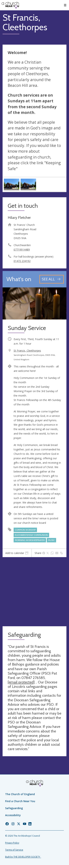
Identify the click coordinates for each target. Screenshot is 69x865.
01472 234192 (22, 261)
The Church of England (20, 794)
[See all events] (51, 279)
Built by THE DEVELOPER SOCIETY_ (23, 856)
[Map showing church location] (34, 592)
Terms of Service (14, 849)
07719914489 (22, 249)
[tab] (17, 553)
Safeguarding (14, 808)
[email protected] (21, 682)
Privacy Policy (12, 842)
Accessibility (13, 815)
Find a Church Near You (20, 801)
